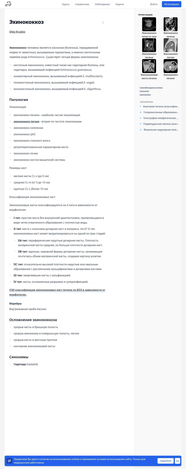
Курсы (65, 4)
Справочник (82, 4)
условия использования (111, 459)
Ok (177, 460)
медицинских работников (29, 462)
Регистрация (171, 4)
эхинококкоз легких (26, 121)
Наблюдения (102, 4)
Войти (153, 4)
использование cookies (66, 459)
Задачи (120, 4)
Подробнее (165, 460)
